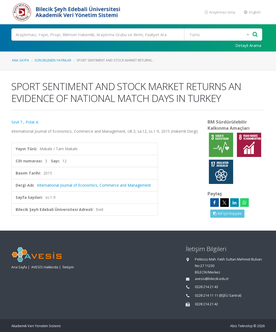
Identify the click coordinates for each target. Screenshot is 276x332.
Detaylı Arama (248, 45)
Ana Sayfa (20, 60)
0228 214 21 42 (206, 304)
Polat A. (32, 122)
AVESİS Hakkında (44, 267)
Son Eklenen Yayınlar (52, 60)
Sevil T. (17, 122)
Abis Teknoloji (241, 326)
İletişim (68, 267)
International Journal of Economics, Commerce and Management (94, 185)
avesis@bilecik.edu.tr (212, 278)
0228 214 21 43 (206, 287)
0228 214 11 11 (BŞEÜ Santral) (218, 295)
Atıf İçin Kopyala (227, 213)
